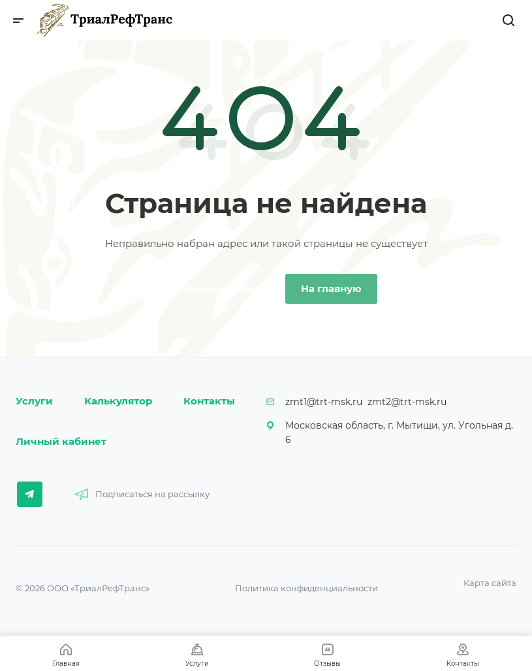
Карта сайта (489, 583)
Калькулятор (118, 401)
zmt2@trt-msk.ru (407, 402)
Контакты (209, 401)
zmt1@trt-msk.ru (323, 402)
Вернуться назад (214, 288)
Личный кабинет (61, 441)
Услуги (34, 401)
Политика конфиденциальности (306, 588)
